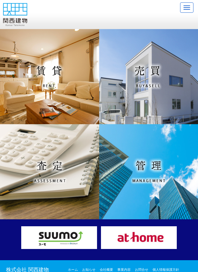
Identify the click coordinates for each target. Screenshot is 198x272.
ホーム (73, 269)
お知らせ (89, 269)
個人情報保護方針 (166, 269)
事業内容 (124, 269)
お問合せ (141, 269)
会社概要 (106, 269)
